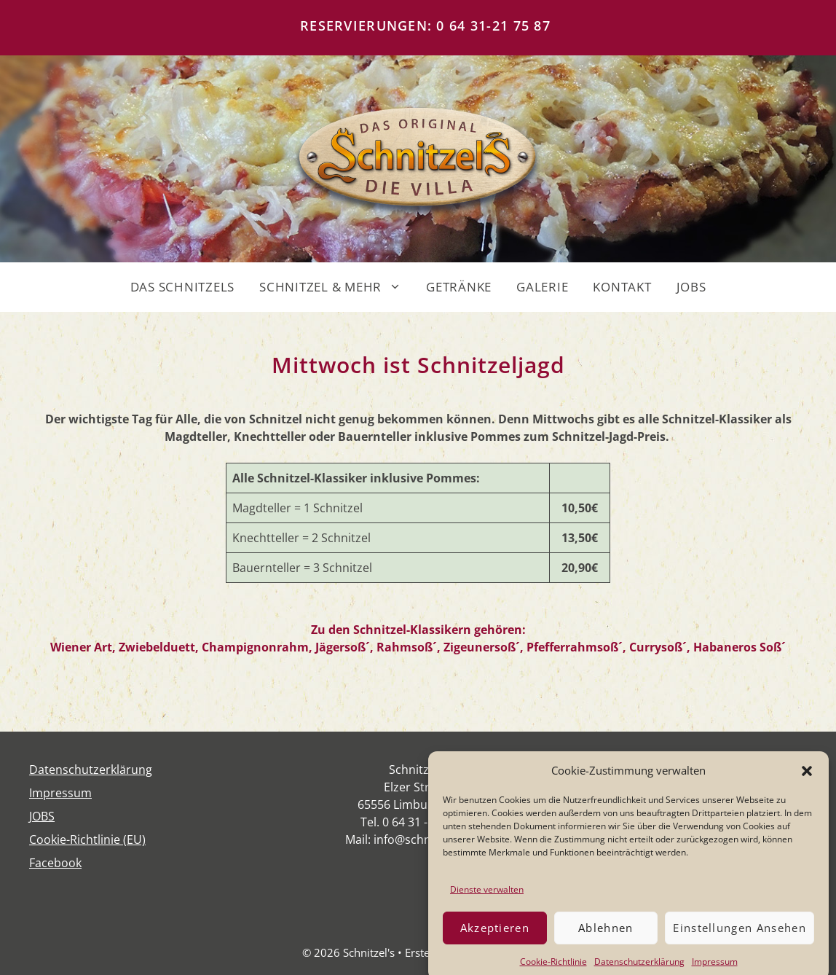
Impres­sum (60, 793)
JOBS (691, 286)
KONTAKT (622, 286)
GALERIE (542, 286)
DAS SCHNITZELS (182, 286)
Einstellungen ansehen (739, 937)
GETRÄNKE (459, 286)
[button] (807, 779)
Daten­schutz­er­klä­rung (90, 769)
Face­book (55, 863)
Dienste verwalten (487, 898)
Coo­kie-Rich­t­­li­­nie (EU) (87, 839)
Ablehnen (606, 937)
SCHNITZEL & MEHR (336, 287)
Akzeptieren (495, 937)
